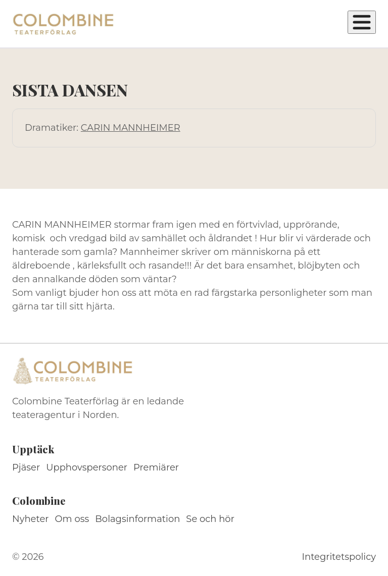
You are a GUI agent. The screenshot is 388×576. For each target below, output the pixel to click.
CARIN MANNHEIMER (130, 127)
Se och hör (210, 519)
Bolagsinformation (137, 519)
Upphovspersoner (86, 467)
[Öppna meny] (362, 22)
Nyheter (30, 519)
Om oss (72, 519)
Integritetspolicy (339, 556)
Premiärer (156, 467)
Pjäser (26, 467)
